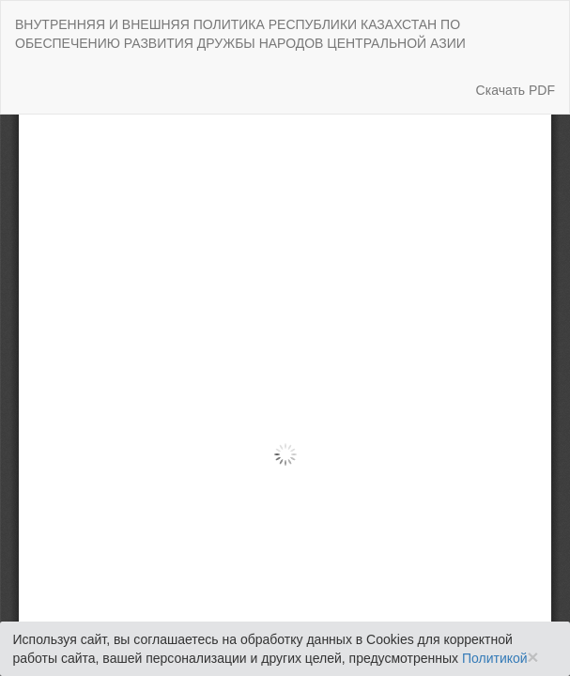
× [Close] (532, 657)
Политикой (495, 658)
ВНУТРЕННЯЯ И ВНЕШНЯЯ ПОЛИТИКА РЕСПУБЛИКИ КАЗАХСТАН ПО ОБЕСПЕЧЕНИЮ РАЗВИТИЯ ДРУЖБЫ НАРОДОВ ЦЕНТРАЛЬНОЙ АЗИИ (240, 34)
